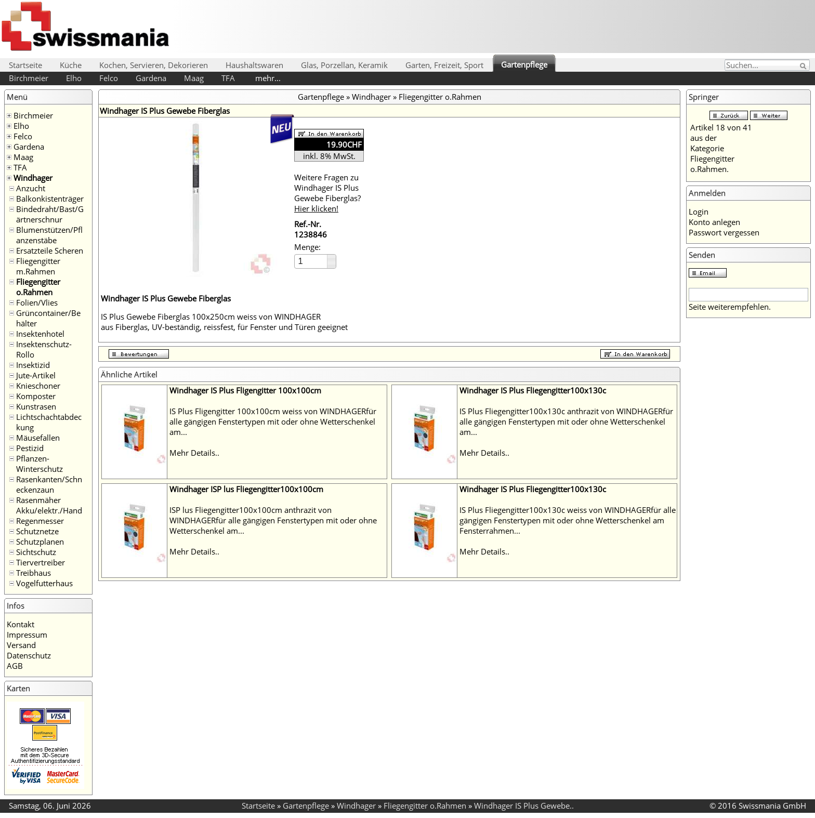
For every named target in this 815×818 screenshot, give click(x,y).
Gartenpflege (524, 64)
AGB (15, 666)
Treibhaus (33, 573)
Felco (108, 78)
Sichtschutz (36, 552)
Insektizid (33, 365)
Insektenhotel (40, 333)
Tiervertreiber (40, 562)
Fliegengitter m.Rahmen (38, 266)
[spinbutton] (311, 261)
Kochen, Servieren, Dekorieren (153, 65)
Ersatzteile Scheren (49, 250)
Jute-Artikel (36, 375)
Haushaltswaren (254, 65)
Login (698, 211)
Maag (194, 78)
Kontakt (20, 624)
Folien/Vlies (37, 302)
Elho (74, 78)
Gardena (151, 78)
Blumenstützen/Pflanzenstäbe (49, 235)
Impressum (27, 634)
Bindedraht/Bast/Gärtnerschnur (50, 214)
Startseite (25, 65)
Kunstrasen (36, 406)
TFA (228, 78)
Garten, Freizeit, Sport (444, 65)
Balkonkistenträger (50, 198)
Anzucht (30, 188)
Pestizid (30, 448)
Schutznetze (37, 531)
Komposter (36, 396)
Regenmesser (40, 521)
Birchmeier (28, 78)
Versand (21, 645)
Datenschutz (29, 655)
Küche (71, 65)
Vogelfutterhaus (44, 583)
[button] (331, 258)
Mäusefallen (38, 437)
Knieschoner (38, 385)
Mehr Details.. (194, 452)
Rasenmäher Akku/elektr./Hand (49, 505)
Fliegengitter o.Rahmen (38, 286)
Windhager (33, 178)
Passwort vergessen (724, 232)
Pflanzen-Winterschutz (39, 463)
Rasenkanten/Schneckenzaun (49, 484)
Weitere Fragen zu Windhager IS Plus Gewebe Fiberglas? (327, 193)
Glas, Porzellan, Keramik (344, 65)
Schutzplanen (40, 541)
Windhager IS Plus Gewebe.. (524, 805)
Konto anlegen (714, 222)
